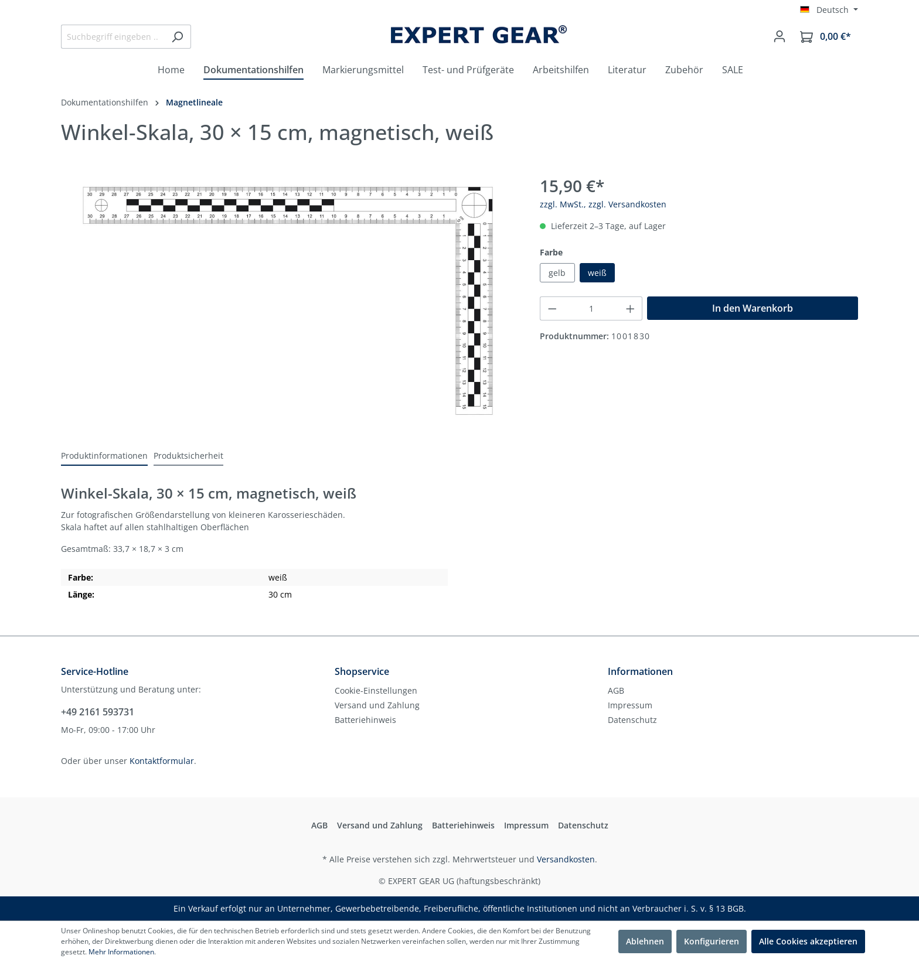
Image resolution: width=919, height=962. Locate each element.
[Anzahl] (591, 308)
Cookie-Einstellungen (376, 690)
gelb (557, 272)
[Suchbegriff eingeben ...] (112, 37)
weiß (597, 272)
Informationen (640, 671)
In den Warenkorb (752, 308)
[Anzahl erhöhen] (630, 308)
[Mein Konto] (779, 36)
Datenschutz (632, 719)
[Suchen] (177, 37)
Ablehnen (645, 941)
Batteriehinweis (365, 719)
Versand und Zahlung (377, 705)
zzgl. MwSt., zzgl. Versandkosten (603, 204)
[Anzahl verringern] (552, 308)
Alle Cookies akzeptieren (808, 941)
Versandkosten (566, 859)
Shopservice (362, 671)
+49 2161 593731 (97, 711)
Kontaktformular (162, 760)
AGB (616, 690)
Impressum (630, 705)
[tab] (104, 456)
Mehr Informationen (121, 952)
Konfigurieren (711, 941)
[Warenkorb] (825, 36)
